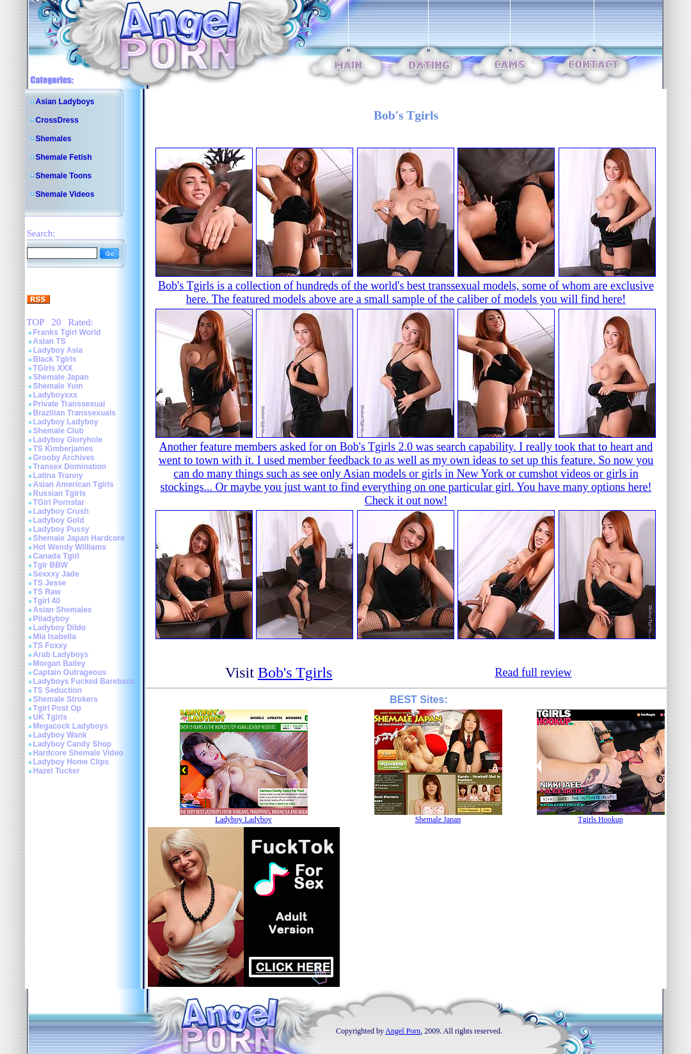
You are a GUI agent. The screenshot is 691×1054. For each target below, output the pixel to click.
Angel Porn (402, 1031)
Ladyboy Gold (58, 520)
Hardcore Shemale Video (78, 752)
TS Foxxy (50, 645)
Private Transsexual (69, 403)
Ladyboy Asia (58, 350)
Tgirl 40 (47, 600)
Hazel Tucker (56, 770)
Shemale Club (58, 430)
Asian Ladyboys (65, 101)
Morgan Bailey (59, 663)
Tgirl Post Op (57, 708)
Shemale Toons (64, 175)
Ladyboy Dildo (59, 627)
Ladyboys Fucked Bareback (84, 681)
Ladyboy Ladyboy (66, 421)
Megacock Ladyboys (70, 726)
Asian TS (49, 341)
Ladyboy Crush (61, 511)
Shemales (54, 138)
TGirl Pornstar (59, 502)
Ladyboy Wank (60, 735)
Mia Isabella (54, 636)
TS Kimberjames (63, 448)
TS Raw (47, 591)
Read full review (533, 672)
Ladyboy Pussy (61, 529)
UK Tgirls (50, 717)
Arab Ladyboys (61, 654)
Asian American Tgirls (73, 484)
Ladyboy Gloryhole (68, 439)
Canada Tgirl (56, 556)
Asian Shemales (62, 609)
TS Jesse (50, 582)
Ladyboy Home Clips (71, 761)
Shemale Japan (61, 377)
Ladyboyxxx (55, 395)
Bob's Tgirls (295, 672)
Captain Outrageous (70, 672)
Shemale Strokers (65, 699)
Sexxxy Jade (56, 574)
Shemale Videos (65, 194)
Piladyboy (51, 618)
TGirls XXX (53, 368)
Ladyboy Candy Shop (72, 744)
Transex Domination (70, 466)
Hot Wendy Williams (69, 547)
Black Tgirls (55, 359)
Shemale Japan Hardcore (79, 538)
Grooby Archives (64, 457)
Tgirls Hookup (600, 819)
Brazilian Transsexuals (74, 412)
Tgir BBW (50, 565)
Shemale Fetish (64, 157)
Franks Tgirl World (67, 332)
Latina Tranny (58, 475)
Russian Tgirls (59, 493)
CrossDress (57, 120)
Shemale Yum (58, 386)
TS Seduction (58, 690)
